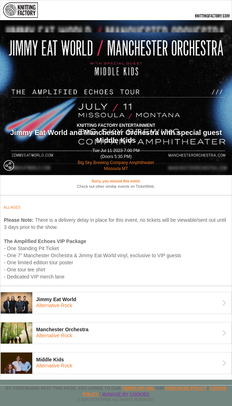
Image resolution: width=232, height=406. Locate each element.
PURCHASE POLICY (186, 388)
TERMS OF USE (138, 388)
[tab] (116, 303)
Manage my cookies (125, 394)
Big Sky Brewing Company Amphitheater (116, 162)
